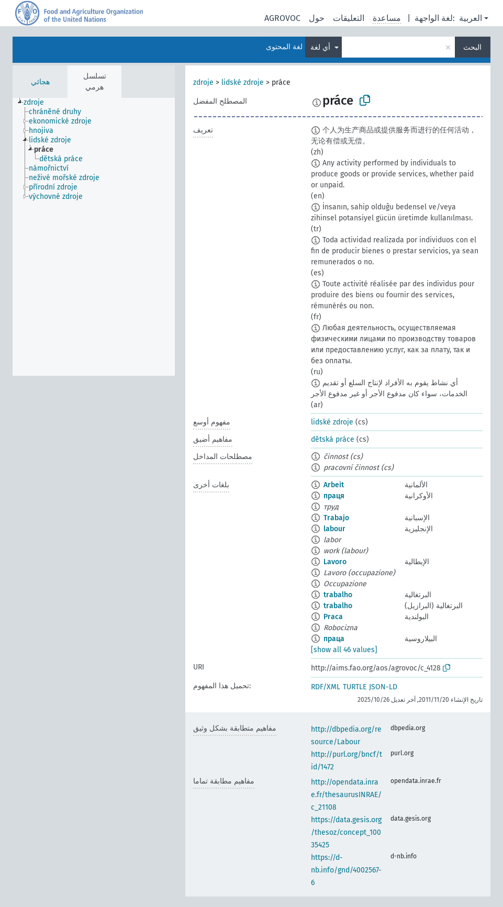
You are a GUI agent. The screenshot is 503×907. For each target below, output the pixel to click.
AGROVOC (282, 18)
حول (317, 18)
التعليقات (348, 18)
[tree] (94, 237)
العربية (470, 18)
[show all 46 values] (344, 649)
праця (333, 495)
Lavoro (334, 561)
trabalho (337, 594)
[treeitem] (38, 102)
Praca (333, 616)
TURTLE (354, 686)
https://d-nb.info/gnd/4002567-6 (346, 870)
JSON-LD (383, 686)
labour (334, 528)
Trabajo (336, 517)
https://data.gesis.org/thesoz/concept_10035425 (346, 832)
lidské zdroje (242, 82)
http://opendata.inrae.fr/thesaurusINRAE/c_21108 (346, 795)
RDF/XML (325, 686)
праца (333, 638)
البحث (472, 47)
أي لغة (321, 47)
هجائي (40, 81)
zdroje (203, 82)
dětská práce (332, 439)
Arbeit (333, 484)
